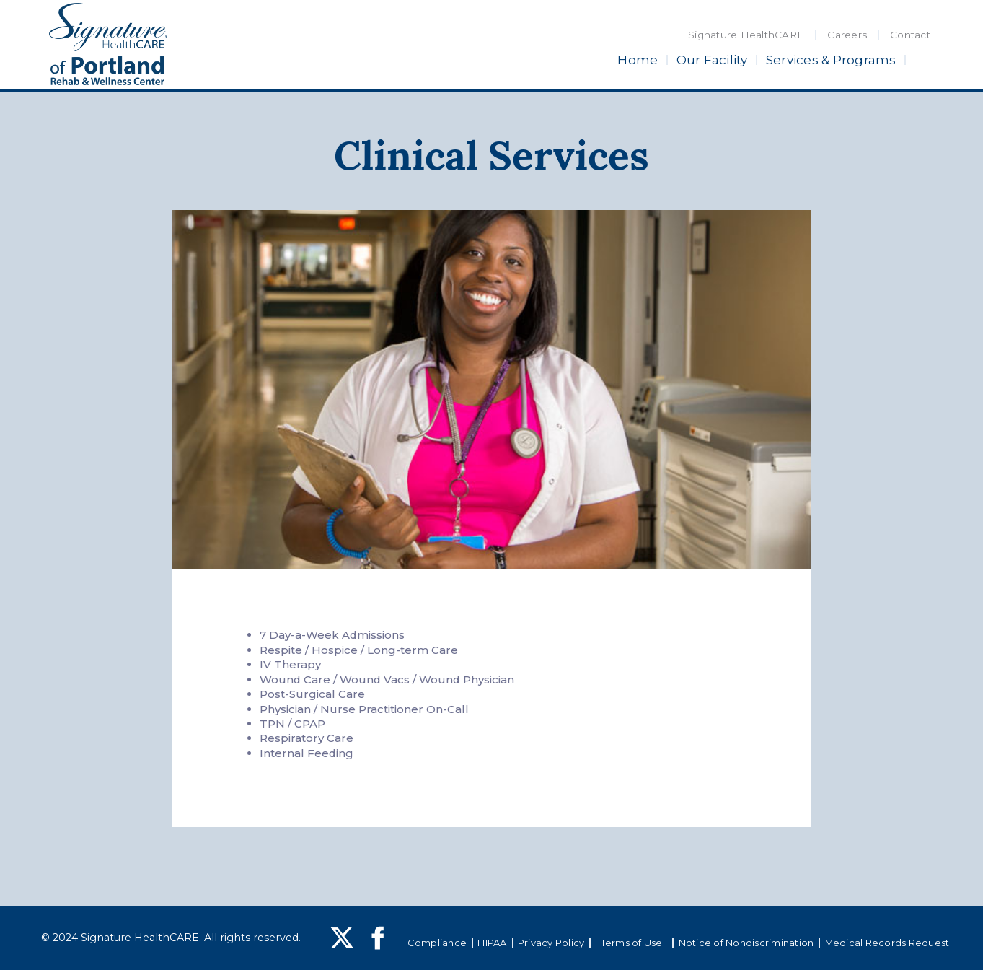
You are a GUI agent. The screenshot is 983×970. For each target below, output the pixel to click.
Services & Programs (831, 60)
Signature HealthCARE (746, 34)
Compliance (437, 942)
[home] (108, 44)
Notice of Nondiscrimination (746, 942)
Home (637, 60)
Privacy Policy (551, 942)
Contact (910, 34)
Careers (847, 34)
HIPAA (491, 942)
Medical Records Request (887, 942)
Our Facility (712, 60)
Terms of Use (632, 942)
